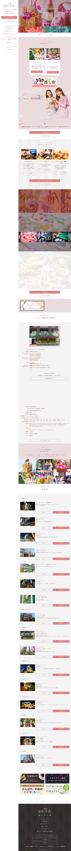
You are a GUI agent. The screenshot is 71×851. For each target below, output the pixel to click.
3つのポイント (10, 36)
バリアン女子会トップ (45, 838)
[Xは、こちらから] (42, 34)
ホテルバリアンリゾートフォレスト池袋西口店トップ (10, 47)
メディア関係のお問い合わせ (50, 845)
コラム (57, 845)
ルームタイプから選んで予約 (45, 180)
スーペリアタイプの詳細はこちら (45, 170)
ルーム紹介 (45, 825)
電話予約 (38, 408)
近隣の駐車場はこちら (49, 378)
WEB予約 (10, 17)
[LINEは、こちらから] (40, 34)
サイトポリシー (36, 845)
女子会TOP (10, 42)
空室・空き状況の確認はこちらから (35, 410)
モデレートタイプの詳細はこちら (61, 173)
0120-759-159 (10, 13)
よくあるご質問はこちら (45, 440)
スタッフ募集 (26, 845)
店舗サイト (44, 765)
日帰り (57, 29)
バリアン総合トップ (9, 49)
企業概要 (31, 845)
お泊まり (31, 29)
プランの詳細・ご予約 (37, 71)
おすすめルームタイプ (10, 33)
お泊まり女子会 (10, 26)
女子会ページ (44, 512)
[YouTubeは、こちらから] (51, 34)
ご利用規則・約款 (62, 845)
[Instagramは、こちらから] (45, 34)
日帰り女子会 (10, 29)
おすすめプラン (10, 31)
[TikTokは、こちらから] (48, 34)
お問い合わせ (42, 845)
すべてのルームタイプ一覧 (44, 184)
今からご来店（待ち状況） (9, 21)
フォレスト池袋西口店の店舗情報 (10, 39)
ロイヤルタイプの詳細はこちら (29, 174)
